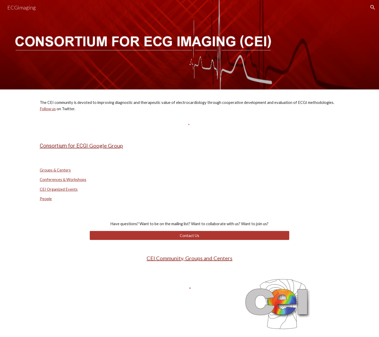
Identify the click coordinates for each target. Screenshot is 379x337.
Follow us (48, 109)
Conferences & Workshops (63, 179)
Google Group (106, 145)
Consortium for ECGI (64, 146)
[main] (189, 106)
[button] (372, 7)
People (46, 199)
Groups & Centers (55, 170)
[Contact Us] (189, 235)
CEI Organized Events (59, 189)
